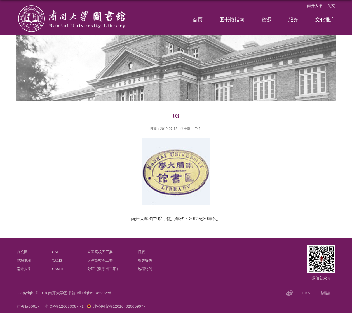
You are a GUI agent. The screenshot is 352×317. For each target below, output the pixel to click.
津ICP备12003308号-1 (64, 306)
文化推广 (325, 19)
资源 (266, 19)
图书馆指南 (232, 19)
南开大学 (315, 5)
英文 (331, 5)
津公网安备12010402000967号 (120, 306)
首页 (198, 19)
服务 (293, 19)
